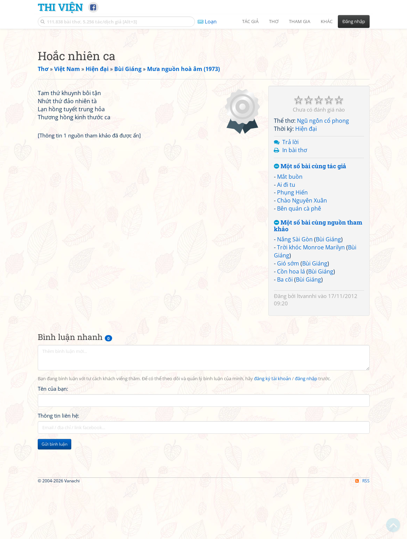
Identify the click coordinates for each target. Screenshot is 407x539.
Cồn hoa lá (291, 369)
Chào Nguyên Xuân (302, 298)
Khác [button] (327, 21)
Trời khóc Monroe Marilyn (311, 345)
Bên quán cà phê (299, 306)
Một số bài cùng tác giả (310, 264)
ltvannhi (307, 393)
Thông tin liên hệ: (58, 513)
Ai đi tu (286, 282)
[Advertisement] (204, 82)
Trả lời (290, 240)
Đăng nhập (353, 21)
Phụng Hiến (292, 290)
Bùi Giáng (328, 337)
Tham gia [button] (299, 21)
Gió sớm (288, 361)
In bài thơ (294, 248)
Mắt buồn (290, 274)
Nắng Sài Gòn (295, 337)
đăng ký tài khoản (272, 477)
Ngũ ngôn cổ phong (323, 218)
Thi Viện (60, 7)
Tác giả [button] (250, 21)
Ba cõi (285, 377)
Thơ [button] (273, 21)
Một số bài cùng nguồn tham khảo (318, 323)
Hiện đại (306, 227)
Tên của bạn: (53, 486)
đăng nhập (306, 477)
